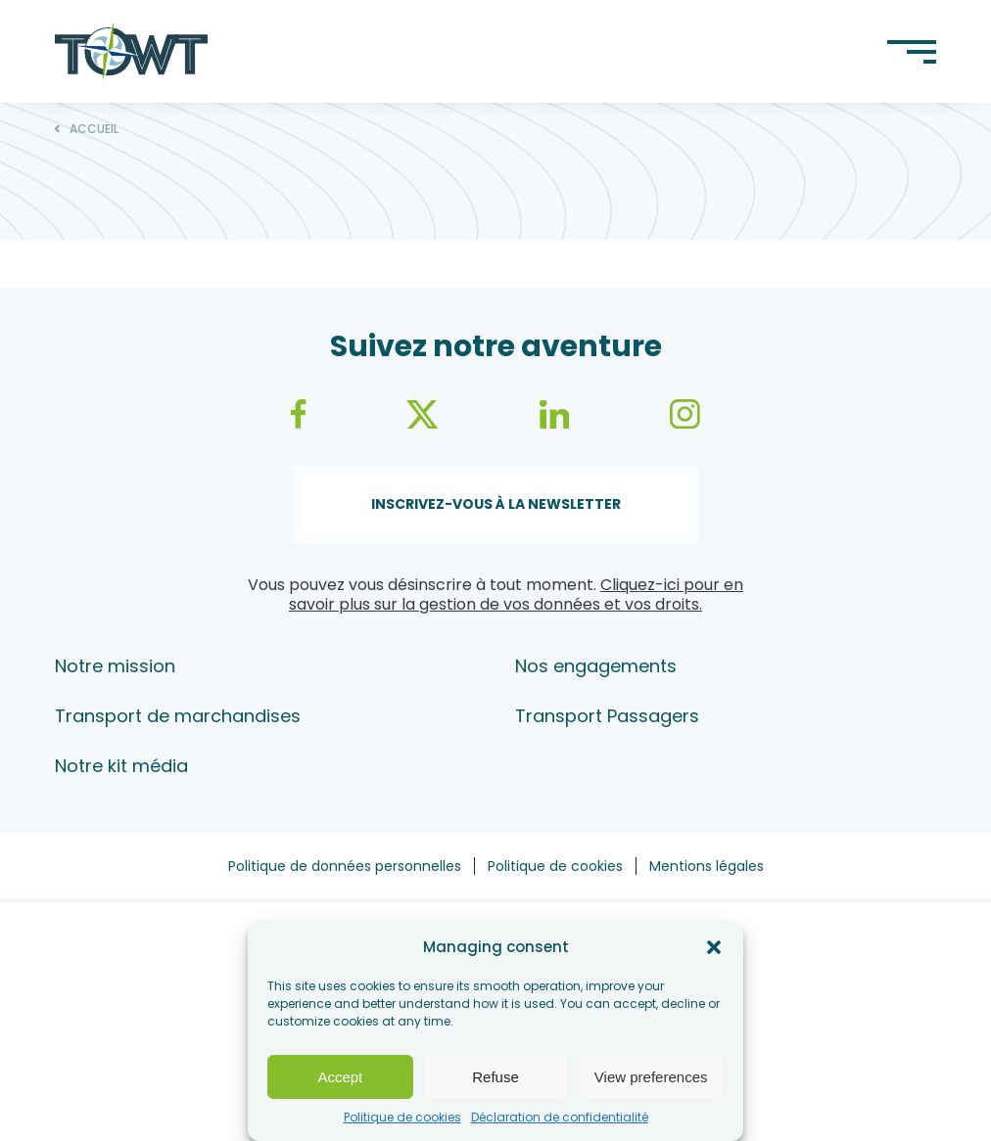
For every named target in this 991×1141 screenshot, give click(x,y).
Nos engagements (596, 666)
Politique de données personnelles (344, 866)
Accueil (94, 129)
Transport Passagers (607, 716)
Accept (339, 1077)
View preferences (651, 1077)
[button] (714, 947)
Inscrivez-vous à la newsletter (496, 504)
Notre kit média (121, 765)
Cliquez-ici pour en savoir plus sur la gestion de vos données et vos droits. (516, 594)
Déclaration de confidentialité (559, 1117)
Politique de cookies (402, 1117)
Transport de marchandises (178, 716)
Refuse (495, 1077)
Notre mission (115, 666)
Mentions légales (706, 866)
